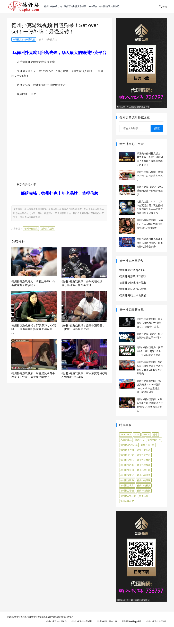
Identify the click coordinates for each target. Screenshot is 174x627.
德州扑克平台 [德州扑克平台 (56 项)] (143, 455)
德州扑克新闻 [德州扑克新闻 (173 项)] (127, 470)
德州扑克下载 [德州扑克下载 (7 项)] (147, 444)
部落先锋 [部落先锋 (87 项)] (143, 495)
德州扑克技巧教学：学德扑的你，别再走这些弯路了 (150, 176)
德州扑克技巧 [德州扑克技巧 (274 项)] (127, 460)
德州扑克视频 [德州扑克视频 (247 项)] (143, 485)
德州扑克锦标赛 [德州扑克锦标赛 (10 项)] (128, 495)
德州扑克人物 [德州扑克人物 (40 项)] (127, 450)
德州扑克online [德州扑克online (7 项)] (128, 444)
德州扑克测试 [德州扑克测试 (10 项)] (127, 475)
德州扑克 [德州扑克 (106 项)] (139, 439)
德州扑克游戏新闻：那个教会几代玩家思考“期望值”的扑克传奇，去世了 (150, 323)
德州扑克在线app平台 (132, 270)
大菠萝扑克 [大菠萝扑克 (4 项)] (126, 439)
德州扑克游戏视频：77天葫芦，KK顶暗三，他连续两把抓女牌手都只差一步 (33, 329)
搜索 (157, 128)
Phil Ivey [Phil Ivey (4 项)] (125, 434)
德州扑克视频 (47, 228)
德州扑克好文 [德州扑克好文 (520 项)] (127, 455)
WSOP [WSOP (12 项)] (146, 434)
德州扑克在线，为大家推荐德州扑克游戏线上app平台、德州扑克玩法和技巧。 (82, 6)
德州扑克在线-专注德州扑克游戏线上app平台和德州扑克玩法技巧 (43, 617)
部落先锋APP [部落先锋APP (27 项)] (127, 500)
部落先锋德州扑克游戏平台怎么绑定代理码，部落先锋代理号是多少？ (150, 243)
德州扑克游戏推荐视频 (24, 39)
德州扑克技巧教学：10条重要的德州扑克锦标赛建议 (150, 190)
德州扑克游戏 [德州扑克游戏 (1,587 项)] (143, 475)
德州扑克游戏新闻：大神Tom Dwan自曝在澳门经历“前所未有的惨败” (150, 224)
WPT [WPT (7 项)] (136, 434)
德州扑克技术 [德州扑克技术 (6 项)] (143, 460)
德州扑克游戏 (31, 228)
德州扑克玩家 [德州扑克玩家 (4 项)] (143, 480)
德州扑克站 (51, 39)
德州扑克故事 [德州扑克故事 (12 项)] (127, 465)
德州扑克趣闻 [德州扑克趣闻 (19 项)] (143, 490)
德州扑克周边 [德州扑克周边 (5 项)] (143, 450)
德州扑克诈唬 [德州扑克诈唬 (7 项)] (127, 490)
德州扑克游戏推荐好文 (132, 276)
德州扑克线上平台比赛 (132, 295)
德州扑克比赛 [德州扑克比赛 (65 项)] (143, 470)
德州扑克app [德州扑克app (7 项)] (154, 439)
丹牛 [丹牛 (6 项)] (155, 434)
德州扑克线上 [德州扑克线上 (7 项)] (127, 485)
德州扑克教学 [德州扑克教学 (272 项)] (143, 465)
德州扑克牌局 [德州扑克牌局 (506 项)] (127, 480)
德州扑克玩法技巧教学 (132, 289)
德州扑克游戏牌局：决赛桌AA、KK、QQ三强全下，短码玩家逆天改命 (150, 351)
